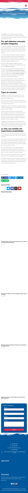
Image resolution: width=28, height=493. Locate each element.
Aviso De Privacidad (15, 490)
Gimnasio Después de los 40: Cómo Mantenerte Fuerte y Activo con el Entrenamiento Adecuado (14, 242)
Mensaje (6, 420)
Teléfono (6, 416)
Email (5, 412)
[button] (26, 6)
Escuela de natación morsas (15, 488)
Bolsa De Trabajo (22, 490)
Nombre (6, 407)
